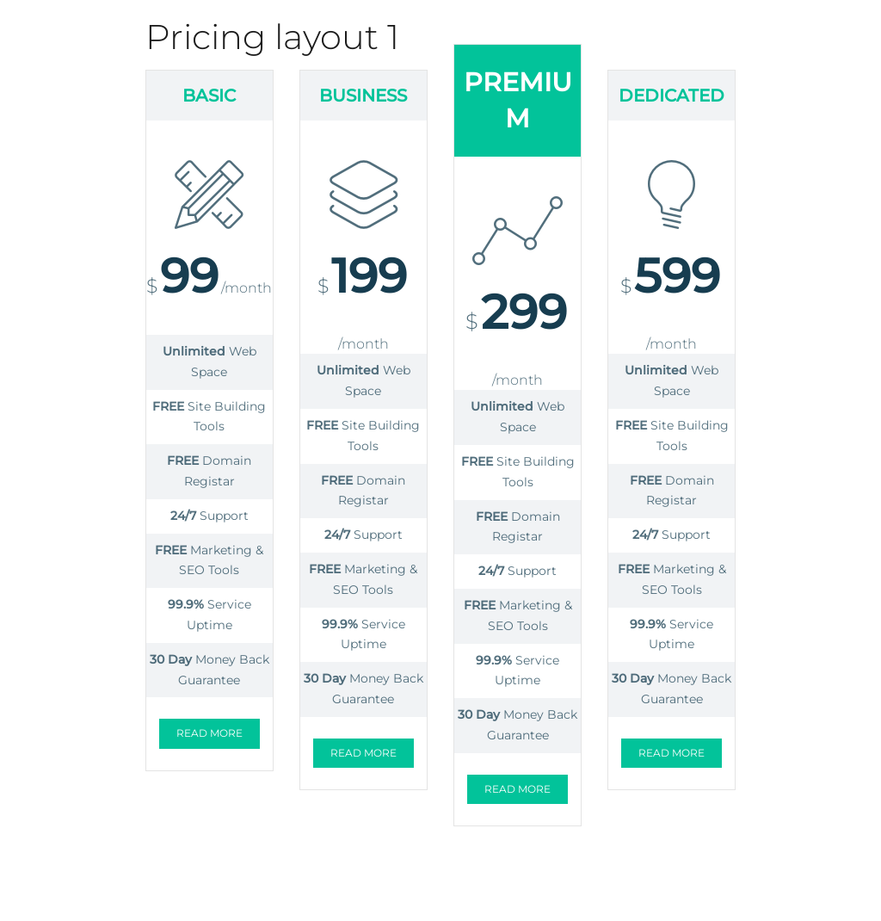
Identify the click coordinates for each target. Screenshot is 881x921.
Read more (209, 732)
